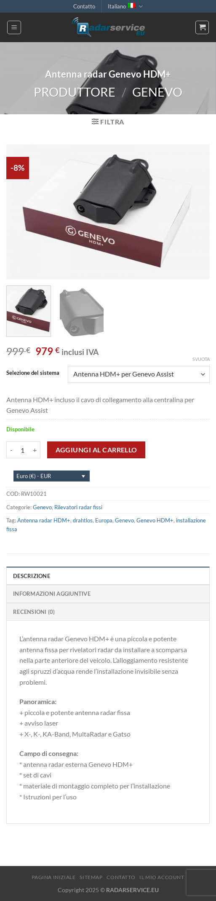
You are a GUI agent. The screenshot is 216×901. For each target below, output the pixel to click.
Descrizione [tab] (31, 576)
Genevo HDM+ (154, 520)
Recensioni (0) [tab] (34, 611)
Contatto (84, 6)
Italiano (125, 7)
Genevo (157, 92)
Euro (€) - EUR (33, 476)
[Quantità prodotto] (22, 449)
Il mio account (161, 877)
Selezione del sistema (32, 373)
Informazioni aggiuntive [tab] (52, 593)
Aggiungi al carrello (96, 450)
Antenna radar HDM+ (43, 520)
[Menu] (14, 27)
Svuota (201, 359)
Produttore (74, 92)
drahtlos (83, 520)
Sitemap (91, 877)
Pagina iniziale (53, 877)
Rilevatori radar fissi (78, 507)
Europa (103, 520)
